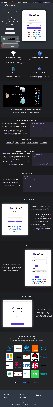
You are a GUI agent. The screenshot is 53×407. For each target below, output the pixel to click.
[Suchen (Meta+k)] (38, 2)
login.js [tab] (28, 176)
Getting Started (6, 394)
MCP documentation (7, 133)
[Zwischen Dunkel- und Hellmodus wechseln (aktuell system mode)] (51, 2)
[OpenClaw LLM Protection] (10, 45)
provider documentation (39, 228)
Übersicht (5, 395)
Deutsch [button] (25, 2)
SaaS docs (40, 77)
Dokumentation (5, 2)
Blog (36, 394)
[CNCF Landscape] (10, 39)
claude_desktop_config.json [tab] (40, 123)
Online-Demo (10, 32)
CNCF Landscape (37, 404)
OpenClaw (6, 153)
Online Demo (46, 2)
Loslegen (10, 29)
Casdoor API (6, 397)
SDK (4, 399)
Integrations (19, 2)
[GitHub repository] (29, 2)
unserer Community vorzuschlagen (41, 231)
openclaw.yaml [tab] (39, 154)
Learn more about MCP (18, 63)
